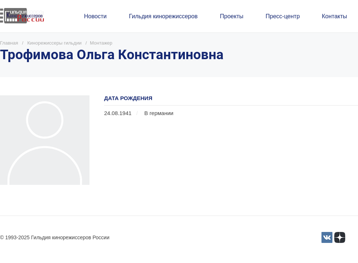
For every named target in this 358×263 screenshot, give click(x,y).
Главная (9, 43)
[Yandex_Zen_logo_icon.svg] (339, 237)
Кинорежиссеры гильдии (54, 43)
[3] (326, 237)
